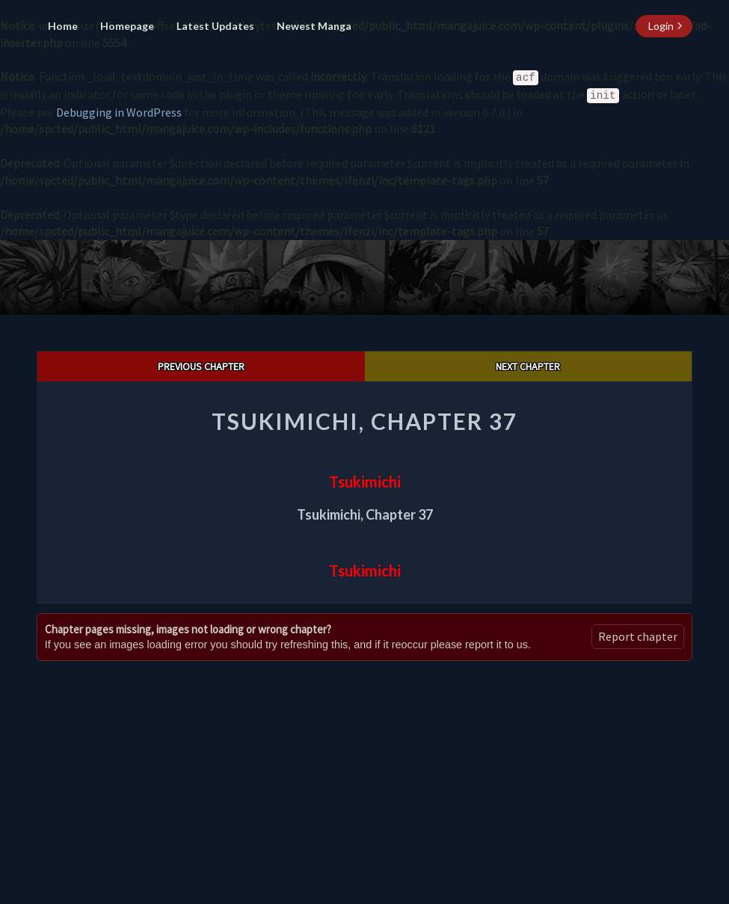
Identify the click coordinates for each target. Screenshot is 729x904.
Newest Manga (314, 25)
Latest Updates (215, 25)
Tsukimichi (365, 482)
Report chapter (637, 636)
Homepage (127, 25)
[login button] (664, 26)
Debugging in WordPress (119, 112)
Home (63, 25)
